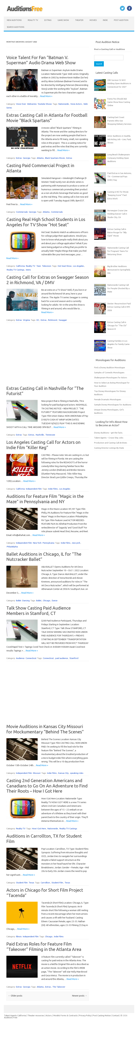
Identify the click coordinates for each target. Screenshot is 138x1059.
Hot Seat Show (64, 266)
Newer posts (79, 995)
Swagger (63, 320)
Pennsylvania (48, 543)
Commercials (22, 212)
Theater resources (35, 1015)
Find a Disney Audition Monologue (109, 367)
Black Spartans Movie (55, 158)
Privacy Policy (85, 1015)
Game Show (63, 20)
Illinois (19, 936)
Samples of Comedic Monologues (109, 372)
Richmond (52, 320)
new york (76, 543)
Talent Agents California (15, 1015)
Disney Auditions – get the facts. (108, 433)
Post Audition (121, 20)
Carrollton (45, 882)
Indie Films (53, 489)
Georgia (26, 158)
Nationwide (63, 104)
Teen (38, 266)
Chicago (46, 600)
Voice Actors (76, 104)
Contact (116, 1015)
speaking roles (76, 773)
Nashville (40, 435)
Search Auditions (15, 27)
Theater (79, 20)
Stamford (73, 658)
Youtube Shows (45, 104)
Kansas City (63, 773)
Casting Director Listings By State (109, 448)
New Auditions (14, 20)
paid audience (61, 658)
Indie (105, 20)
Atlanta (40, 158)
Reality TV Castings (15, 270)
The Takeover (58, 987)
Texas (31, 882)
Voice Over (21, 104)
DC (38, 320)
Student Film (22, 882)
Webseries (32, 104)
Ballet (18, 600)
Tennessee (50, 435)
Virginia (26, 320)
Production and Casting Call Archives (110, 443)
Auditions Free (10, 1017)
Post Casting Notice (102, 1015)
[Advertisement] (47, 354)
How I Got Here (39, 828)
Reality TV (33, 20)
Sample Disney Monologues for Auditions (112, 405)
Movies (93, 20)
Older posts (15, 995)
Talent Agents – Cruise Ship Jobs (108, 438)
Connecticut (31, 658)
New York (37, 543)
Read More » (46, 96)
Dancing (26, 600)
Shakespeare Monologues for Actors (110, 377)
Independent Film (34, 489)
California (20, 266)
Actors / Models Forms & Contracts (62, 1015)
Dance (54, 600)
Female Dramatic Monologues (107, 399)
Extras (47, 20)
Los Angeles (78, 266)
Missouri (37, 773)
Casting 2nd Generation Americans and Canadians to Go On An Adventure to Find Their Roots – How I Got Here (47, 785)
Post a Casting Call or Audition (109, 49)
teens (28, 270)
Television (46, 266)
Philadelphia (12, 546)
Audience (20, 658)
